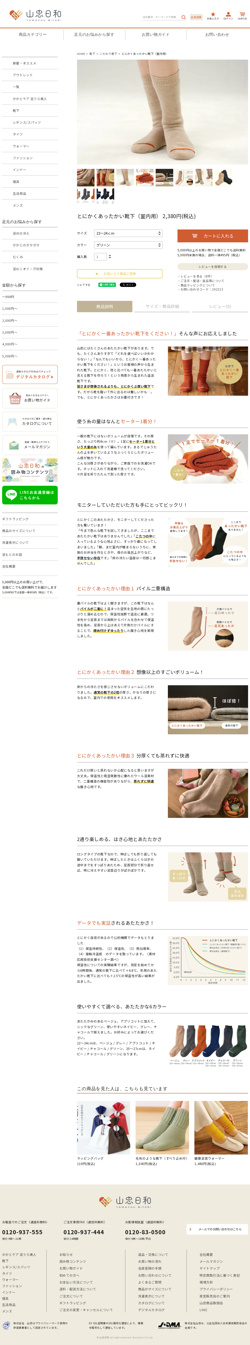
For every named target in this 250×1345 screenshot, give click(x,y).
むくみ (18, 257)
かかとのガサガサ (26, 245)
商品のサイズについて (19, 530)
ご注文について (71, 1296)
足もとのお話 (12, 554)
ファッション (23, 158)
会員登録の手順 (150, 1268)
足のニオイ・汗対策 (28, 269)
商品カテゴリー (33, 34)
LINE (203, 1310)
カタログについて (151, 1303)
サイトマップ (210, 1268)
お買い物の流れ (150, 1261)
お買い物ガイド (156, 34)
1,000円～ (10, 308)
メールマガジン (211, 1261)
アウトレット (23, 75)
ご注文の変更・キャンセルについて (86, 1310)
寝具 (16, 181)
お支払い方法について (76, 1282)
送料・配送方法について (77, 1289)
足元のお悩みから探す (94, 34)
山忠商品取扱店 (211, 1303)
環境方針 (206, 1282)
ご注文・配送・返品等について (202, 281)
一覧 (16, 86)
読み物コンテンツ (72, 1261)
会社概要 (9, 566)
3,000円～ (10, 332)
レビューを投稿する (212, 266)
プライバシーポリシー (216, 1289)
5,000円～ (10, 356)
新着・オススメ (24, 63)
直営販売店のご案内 (215, 1296)
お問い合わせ (217, 34)
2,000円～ (10, 320)
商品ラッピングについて (197, 285)
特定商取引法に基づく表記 (220, 1275)
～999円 (8, 296)
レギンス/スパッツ (27, 122)
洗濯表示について (15, 542)
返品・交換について (153, 1254)
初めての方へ (69, 1275)
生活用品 (19, 193)
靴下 (16, 110)
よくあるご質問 (150, 1282)
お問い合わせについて (155, 1275)
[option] (162, 112)
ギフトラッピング (15, 519)
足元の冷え (21, 233)
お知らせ (66, 1254)
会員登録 (196, 17)
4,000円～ (10, 344)
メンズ (18, 205)
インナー (19, 169)
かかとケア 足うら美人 (30, 98)
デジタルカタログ (151, 1310)
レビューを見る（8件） (197, 276)
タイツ (18, 134)
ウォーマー (21, 146)
